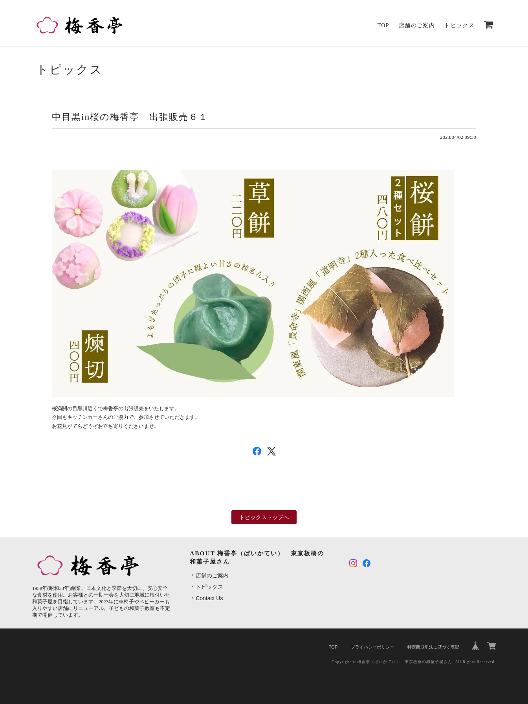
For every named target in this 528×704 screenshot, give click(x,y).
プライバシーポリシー (372, 647)
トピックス (459, 25)
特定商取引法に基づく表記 (433, 647)
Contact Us (209, 598)
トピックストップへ (264, 517)
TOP (383, 25)
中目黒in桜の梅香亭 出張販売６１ (130, 117)
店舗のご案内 (417, 25)
